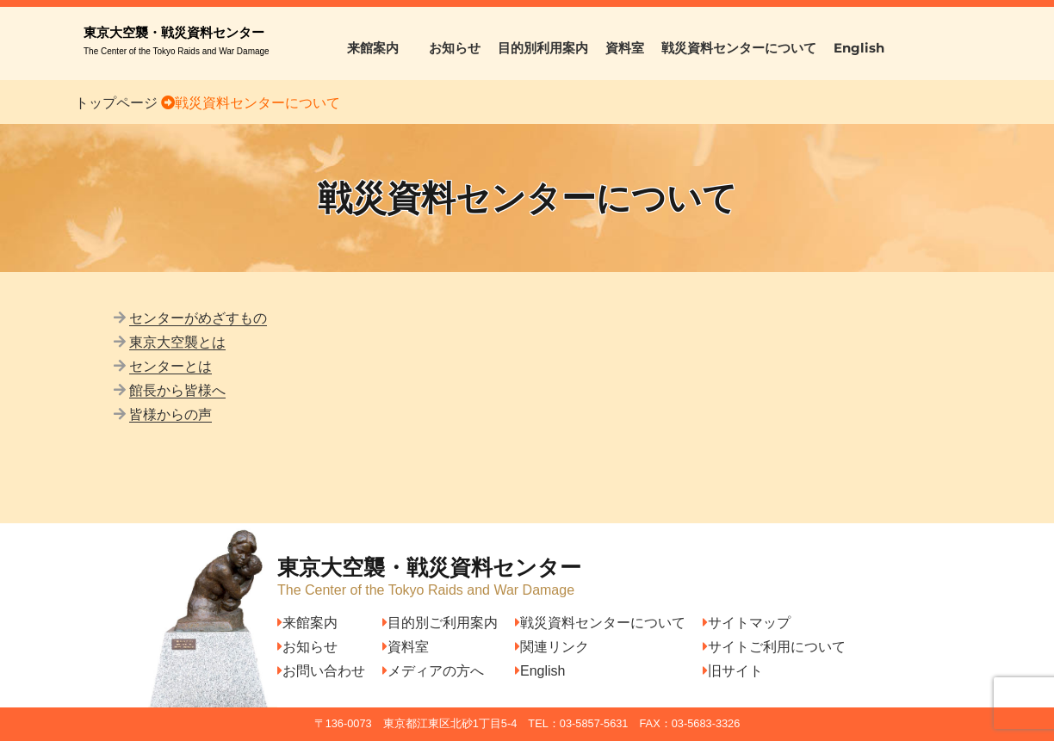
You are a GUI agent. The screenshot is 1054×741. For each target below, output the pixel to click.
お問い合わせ (321, 671)
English (859, 48)
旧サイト (733, 671)
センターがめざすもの (198, 318)
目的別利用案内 (543, 48)
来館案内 (379, 48)
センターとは (170, 366)
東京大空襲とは (177, 342)
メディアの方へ (433, 671)
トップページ (116, 103)
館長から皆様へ (177, 390)
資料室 (624, 48)
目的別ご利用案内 (440, 622)
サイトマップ (746, 622)
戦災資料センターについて (738, 48)
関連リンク (552, 646)
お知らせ (454, 48)
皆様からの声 (170, 414)
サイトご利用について (774, 646)
